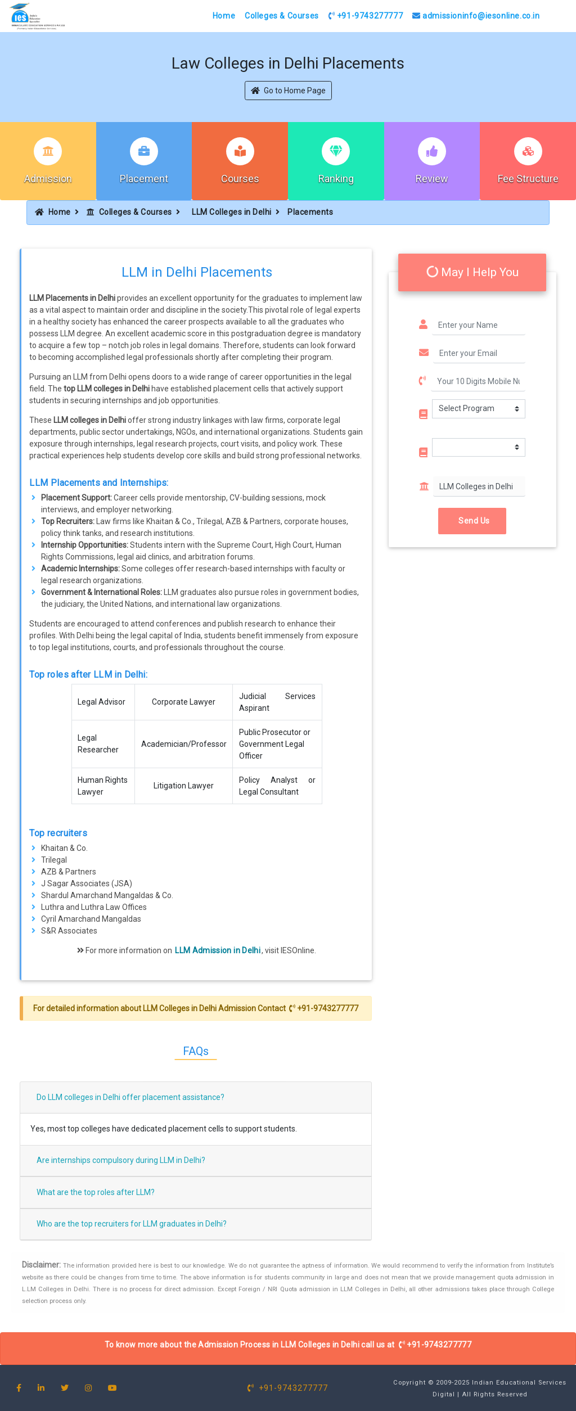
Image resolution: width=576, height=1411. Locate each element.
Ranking (336, 178)
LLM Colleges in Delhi (232, 212)
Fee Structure (528, 178)
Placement (144, 178)
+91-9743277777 (365, 15)
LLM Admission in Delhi (217, 950)
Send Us (472, 520)
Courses (240, 178)
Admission (48, 178)
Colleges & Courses (282, 15)
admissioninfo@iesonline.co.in (476, 15)
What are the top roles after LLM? (96, 1192)
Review (432, 178)
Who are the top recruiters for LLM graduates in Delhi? (132, 1223)
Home (224, 15)
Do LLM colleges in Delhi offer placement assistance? (130, 1097)
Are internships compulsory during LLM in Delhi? (121, 1160)
